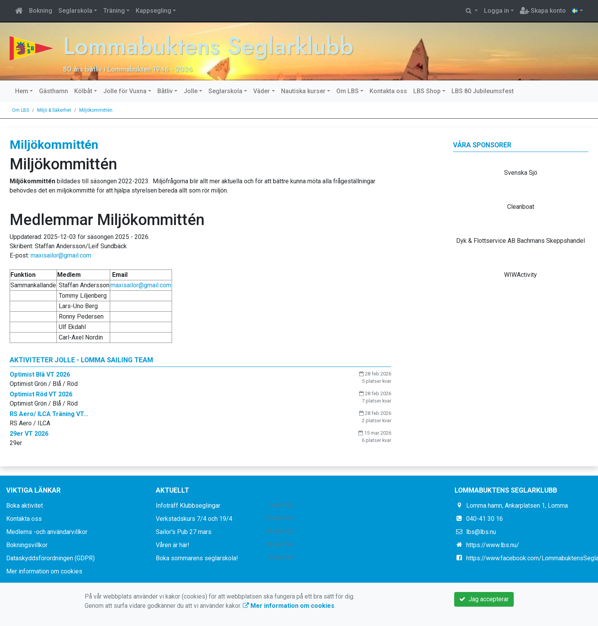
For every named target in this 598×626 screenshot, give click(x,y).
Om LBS (347, 91)
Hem (21, 91)
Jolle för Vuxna (125, 91)
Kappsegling (153, 10)
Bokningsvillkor (27, 545)
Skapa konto (543, 10)
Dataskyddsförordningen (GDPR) (50, 558)
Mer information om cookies (44, 571)
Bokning (40, 10)
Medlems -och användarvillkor (46, 532)
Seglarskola (75, 10)
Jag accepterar (484, 599)
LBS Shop (427, 91)
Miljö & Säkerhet (54, 110)
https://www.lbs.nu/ (492, 545)
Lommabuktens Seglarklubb (208, 46)
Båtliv (165, 91)
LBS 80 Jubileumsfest (482, 91)
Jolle (191, 91)
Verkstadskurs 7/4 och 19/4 (194, 518)
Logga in (496, 10)
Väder (261, 91)
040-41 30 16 (484, 518)
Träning (114, 10)
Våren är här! (172, 545)
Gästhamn (53, 91)
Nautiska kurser (303, 91)
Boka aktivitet (24, 505)
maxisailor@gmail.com (61, 255)
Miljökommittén (95, 110)
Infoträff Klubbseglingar (188, 505)
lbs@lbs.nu (481, 532)
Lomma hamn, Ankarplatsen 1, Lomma (517, 505)
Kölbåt (83, 91)
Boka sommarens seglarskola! (197, 558)
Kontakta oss (388, 91)
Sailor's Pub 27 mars (183, 532)
